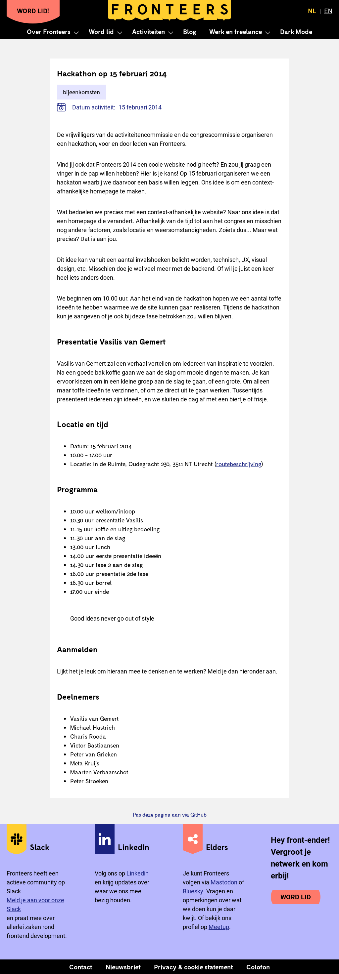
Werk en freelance (235, 31)
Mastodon (224, 882)
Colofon (258, 967)
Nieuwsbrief (123, 967)
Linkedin (137, 873)
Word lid (101, 31)
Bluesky (193, 891)
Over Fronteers (49, 31)
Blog (189, 31)
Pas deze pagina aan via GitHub (170, 814)
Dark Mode (296, 31)
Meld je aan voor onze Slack (35, 905)
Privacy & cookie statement (193, 967)
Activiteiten (148, 31)
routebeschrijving (238, 463)
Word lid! (33, 11)
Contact (80, 967)
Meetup (219, 926)
